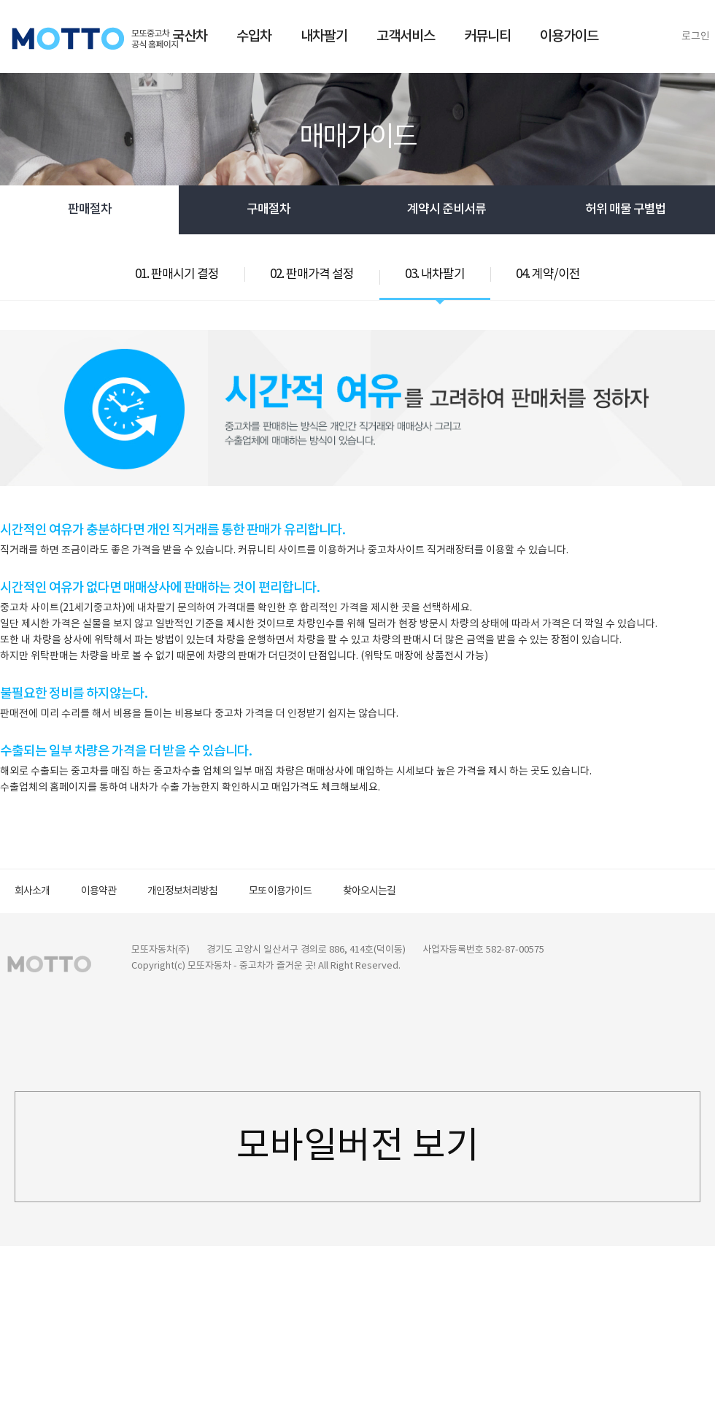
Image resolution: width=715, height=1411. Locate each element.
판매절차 (90, 209)
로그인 (695, 36)
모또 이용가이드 (280, 891)
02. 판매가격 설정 (312, 274)
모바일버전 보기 (357, 1147)
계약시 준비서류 (446, 209)
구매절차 (268, 209)
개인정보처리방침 (182, 891)
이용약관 (98, 891)
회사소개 (32, 891)
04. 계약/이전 (548, 274)
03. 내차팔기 (435, 274)
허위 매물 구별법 (625, 209)
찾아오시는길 (369, 891)
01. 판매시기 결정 (177, 274)
